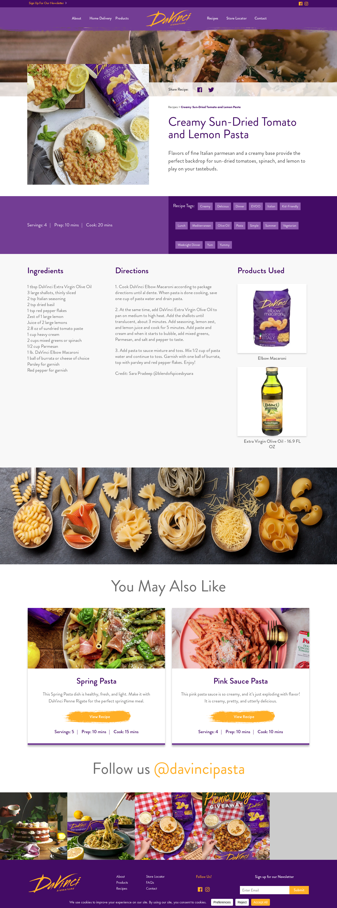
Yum (210, 245)
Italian (271, 206)
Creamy (205, 206)
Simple (254, 225)
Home (168, 18)
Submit (299, 890)
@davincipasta (199, 768)
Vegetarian (289, 225)
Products (122, 18)
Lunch (181, 225)
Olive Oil (223, 225)
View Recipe (100, 716)
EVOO (256, 206)
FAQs (150, 882)
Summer (270, 225)
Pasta (239, 225)
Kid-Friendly (290, 206)
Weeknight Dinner (189, 245)
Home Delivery (100, 18)
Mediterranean (201, 225)
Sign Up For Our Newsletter (46, 3)
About (76, 18)
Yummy (225, 245)
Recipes (212, 18)
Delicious (223, 206)
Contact (261, 18)
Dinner (240, 206)
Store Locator (236, 18)
